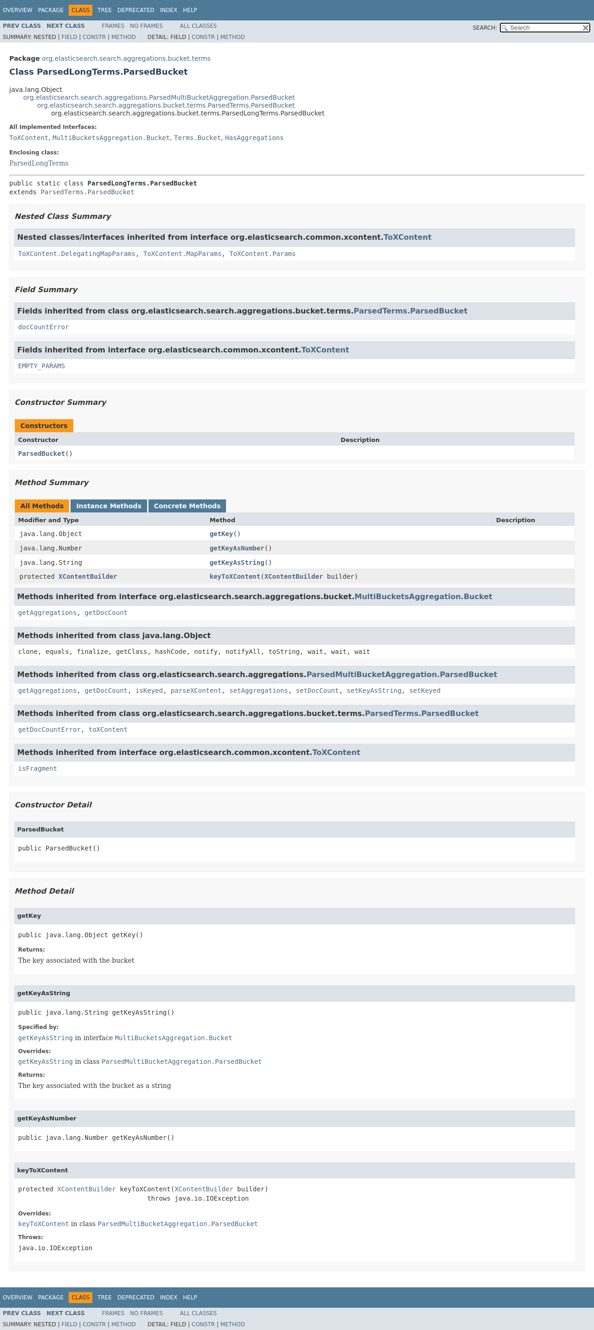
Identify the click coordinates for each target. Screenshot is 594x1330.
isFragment (37, 768)
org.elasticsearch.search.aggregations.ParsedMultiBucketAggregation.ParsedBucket (159, 97)
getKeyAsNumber (237, 548)
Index (169, 10)
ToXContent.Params (262, 253)
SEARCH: (485, 28)
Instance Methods (108, 506)
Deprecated (136, 10)
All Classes (198, 26)
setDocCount (317, 690)
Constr (94, 37)
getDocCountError (49, 729)
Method (123, 37)
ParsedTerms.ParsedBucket (87, 192)
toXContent (108, 729)
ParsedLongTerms (39, 163)
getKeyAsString (237, 562)
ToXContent (28, 137)
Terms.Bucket (197, 137)
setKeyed (424, 690)
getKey (221, 533)
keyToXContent (235, 576)
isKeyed (149, 690)
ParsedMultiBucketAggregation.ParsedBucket (401, 674)
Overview (17, 10)
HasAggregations (254, 137)
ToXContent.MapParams (182, 253)
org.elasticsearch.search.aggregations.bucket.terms (126, 58)
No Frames (146, 26)
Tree (104, 10)
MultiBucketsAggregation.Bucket (111, 137)
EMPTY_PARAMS (41, 366)
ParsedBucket (41, 453)
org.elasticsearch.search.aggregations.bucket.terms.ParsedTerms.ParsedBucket (166, 105)
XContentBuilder (87, 576)
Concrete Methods (187, 506)
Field (69, 37)
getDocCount (106, 612)
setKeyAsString (374, 690)
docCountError (43, 327)
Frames (113, 26)
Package (51, 10)
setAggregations (258, 690)
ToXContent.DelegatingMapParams (77, 253)
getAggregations (47, 612)
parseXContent (196, 690)
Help (190, 10)
